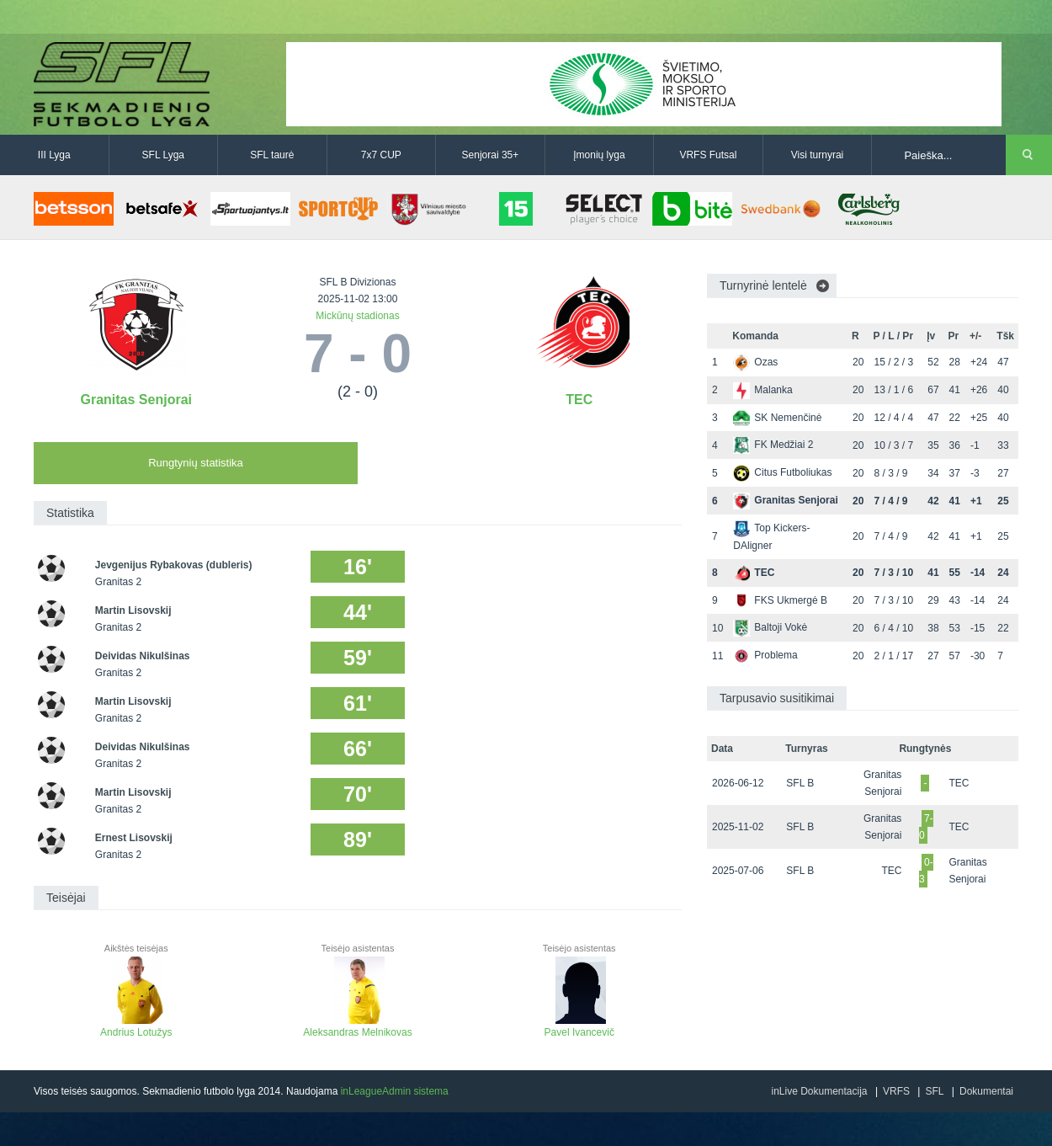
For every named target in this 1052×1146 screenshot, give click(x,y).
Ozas (755, 362)
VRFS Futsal (707, 155)
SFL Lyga (163, 155)
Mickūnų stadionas (357, 316)
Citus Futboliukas (782, 472)
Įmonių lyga (598, 155)
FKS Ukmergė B (780, 600)
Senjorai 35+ (490, 155)
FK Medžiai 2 (773, 444)
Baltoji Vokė (770, 627)
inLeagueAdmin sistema (395, 1091)
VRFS (896, 1091)
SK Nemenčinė (777, 418)
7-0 (926, 827)
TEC (579, 399)
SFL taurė (272, 155)
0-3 (926, 870)
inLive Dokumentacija (819, 1091)
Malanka (762, 390)
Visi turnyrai (817, 155)
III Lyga (54, 155)
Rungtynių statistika (195, 462)
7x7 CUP (381, 155)
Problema (765, 655)
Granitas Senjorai (137, 399)
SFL (934, 1091)
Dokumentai (986, 1091)
